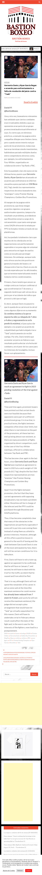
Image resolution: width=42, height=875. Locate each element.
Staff (5, 97)
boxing (23, 633)
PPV (10, 640)
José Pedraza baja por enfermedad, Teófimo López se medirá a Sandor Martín (19, 653)
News (12, 638)
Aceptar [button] (28, 870)
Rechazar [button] (20, 870)
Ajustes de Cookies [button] (9, 870)
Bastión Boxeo (21, 38)
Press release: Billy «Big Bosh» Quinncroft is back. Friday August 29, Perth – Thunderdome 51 (20, 846)
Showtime (13, 642)
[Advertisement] (21, 704)
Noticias (6, 82)
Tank (18, 642)
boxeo (17, 633)
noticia (18, 638)
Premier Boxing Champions (22, 640)
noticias (23, 638)
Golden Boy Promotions (28, 636)
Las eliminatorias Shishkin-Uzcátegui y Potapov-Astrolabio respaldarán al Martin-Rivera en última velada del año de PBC (19, 659)
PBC (29, 638)
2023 (5, 633)
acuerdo (11, 633)
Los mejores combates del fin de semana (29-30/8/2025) (20, 832)
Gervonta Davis (15, 636)
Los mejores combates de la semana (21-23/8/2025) (19, 851)
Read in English (31, 102)
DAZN (28, 633)
